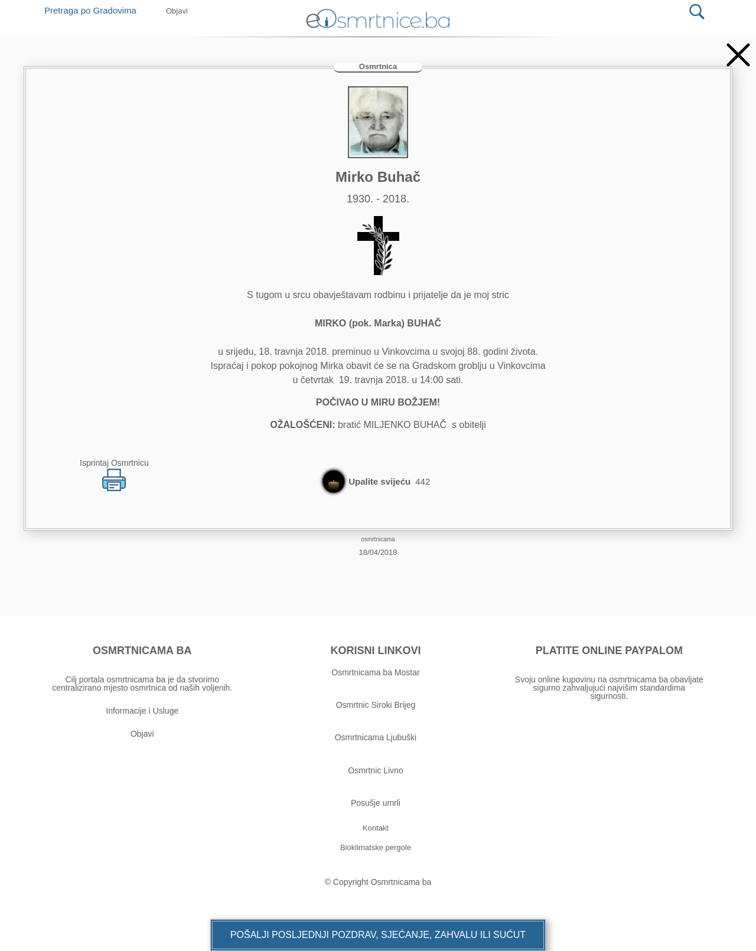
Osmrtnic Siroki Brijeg (376, 705)
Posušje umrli (375, 803)
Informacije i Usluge (142, 710)
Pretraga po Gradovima (94, 10)
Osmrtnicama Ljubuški (376, 737)
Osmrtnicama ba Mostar (375, 672)
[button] (378, 935)
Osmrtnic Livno (375, 770)
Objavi (142, 733)
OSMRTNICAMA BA (142, 650)
